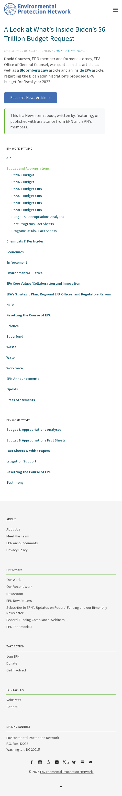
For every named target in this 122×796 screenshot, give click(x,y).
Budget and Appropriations (28, 168)
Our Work (13, 579)
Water (11, 357)
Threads (48, 764)
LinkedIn (57, 764)
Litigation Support (21, 461)
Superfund (14, 336)
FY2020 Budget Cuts (27, 195)
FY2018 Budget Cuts (27, 209)
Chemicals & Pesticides (25, 241)
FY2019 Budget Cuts (27, 203)
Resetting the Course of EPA (28, 315)
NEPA (10, 304)
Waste (11, 347)
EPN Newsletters (19, 600)
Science (12, 326)
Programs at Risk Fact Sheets (34, 230)
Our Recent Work (19, 586)
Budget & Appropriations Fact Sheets (36, 440)
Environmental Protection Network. (67, 771)
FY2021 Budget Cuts (27, 188)
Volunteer (13, 700)
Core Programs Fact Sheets (33, 224)
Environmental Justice (24, 273)
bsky (73, 764)
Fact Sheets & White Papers (28, 450)
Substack (82, 764)
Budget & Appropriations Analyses (38, 216)
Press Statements (20, 399)
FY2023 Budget (23, 175)
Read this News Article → (30, 97)
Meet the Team (17, 536)
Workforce (14, 368)
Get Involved (16, 670)
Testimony (15, 482)
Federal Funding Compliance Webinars (35, 619)
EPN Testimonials (19, 626)
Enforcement (16, 262)
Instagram (40, 764)
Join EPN (12, 656)
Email (90, 764)
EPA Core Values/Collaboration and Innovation (43, 283)
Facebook (31, 764)
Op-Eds (12, 389)
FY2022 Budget (23, 182)
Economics (15, 252)
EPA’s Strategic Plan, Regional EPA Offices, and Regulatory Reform (58, 294)
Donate (11, 663)
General (12, 706)
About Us (13, 529)
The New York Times (69, 51)
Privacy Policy (17, 550)
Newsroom (14, 593)
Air (8, 158)
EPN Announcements (22, 378)
